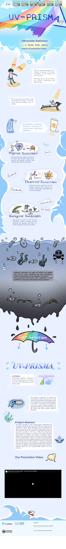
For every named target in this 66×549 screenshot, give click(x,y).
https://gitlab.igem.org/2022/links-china (42, 527)
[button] (16, 3)
